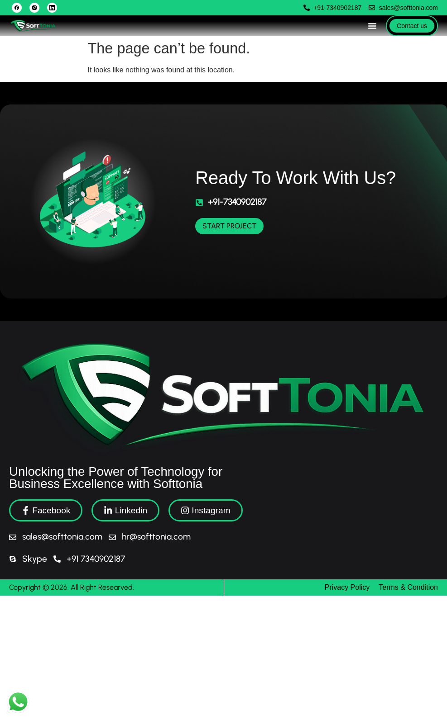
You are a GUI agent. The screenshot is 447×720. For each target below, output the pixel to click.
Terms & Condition (408, 587)
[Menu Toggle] (372, 25)
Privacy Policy (347, 587)
